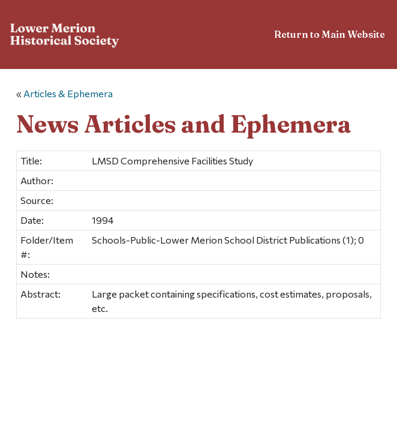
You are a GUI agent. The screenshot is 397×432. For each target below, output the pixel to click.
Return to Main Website (329, 34)
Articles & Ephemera (68, 93)
